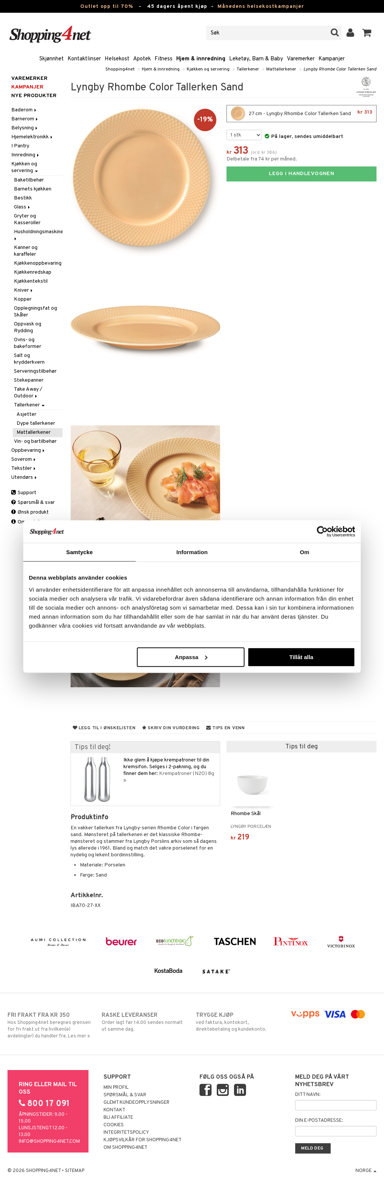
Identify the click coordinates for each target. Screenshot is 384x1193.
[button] (367, 33)
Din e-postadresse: (319, 1121)
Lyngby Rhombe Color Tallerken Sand (339, 69)
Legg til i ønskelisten (104, 728)
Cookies (114, 1125)
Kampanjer (331, 59)
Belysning (25, 128)
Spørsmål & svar (33, 502)
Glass (22, 207)
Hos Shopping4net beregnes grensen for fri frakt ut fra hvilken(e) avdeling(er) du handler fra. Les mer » (51, 1025)
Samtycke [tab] (79, 552)
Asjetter (26, 414)
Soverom (24, 459)
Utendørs (24, 477)
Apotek (142, 59)
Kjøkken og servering (208, 69)
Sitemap (74, 1171)
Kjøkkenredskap (32, 272)
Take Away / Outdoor (28, 392)
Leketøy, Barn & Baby (256, 59)
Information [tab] (192, 552)
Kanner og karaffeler (26, 251)
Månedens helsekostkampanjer (261, 6)
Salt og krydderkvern (29, 359)
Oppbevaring (28, 450)
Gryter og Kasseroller (27, 219)
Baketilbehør (29, 180)
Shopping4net (120, 69)
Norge (366, 1171)
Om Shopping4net (125, 1148)
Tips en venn (225, 728)
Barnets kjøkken (32, 189)
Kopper (23, 299)
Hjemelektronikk (32, 137)
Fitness (163, 59)
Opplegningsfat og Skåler (35, 311)
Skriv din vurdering (171, 728)
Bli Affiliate (118, 1118)
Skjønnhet (51, 59)
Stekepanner (29, 380)
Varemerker (301, 59)
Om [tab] (304, 552)
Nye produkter (34, 96)
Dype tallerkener (35, 423)
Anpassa (191, 656)
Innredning (25, 155)
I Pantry (20, 146)
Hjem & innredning (200, 59)
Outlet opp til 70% (106, 6)
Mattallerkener (281, 69)
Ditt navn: (307, 1095)
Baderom (24, 110)
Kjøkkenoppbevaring (38, 263)
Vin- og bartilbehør (35, 441)
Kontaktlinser (84, 59)
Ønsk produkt (30, 512)
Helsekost (117, 59)
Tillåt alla (301, 656)
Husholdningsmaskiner (38, 234)
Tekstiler (24, 468)
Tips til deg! (93, 747)
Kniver (24, 290)
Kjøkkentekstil (31, 281)
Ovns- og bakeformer (27, 343)
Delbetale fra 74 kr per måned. (261, 159)
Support (23, 493)
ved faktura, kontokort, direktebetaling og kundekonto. (239, 1022)
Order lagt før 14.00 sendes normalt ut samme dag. (145, 1022)
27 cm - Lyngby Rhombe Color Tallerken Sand (301, 113)
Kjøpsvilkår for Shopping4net (143, 1140)
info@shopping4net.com (49, 1142)
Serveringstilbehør (35, 371)
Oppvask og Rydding (27, 327)
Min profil (116, 1088)
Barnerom (25, 119)
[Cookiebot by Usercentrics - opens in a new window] (322, 531)
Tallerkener (248, 69)
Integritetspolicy (126, 1133)
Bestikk (23, 198)
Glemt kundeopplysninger (137, 1103)
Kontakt (114, 1110)
